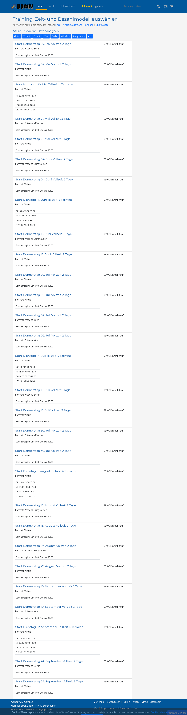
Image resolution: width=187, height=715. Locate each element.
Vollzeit (26, 36)
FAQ (57, 24)
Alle (90, 36)
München (65, 36)
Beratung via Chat (177, 712)
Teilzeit (37, 36)
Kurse (40, 6)
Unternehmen (68, 6)
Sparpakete (102, 24)
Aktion (17, 36)
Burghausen (79, 36)
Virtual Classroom (72, 24)
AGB (95, 708)
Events (52, 6)
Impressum (107, 708)
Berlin (54, 36)
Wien (46, 36)
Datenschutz (124, 708)
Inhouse (88, 24)
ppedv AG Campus (22, 701)
